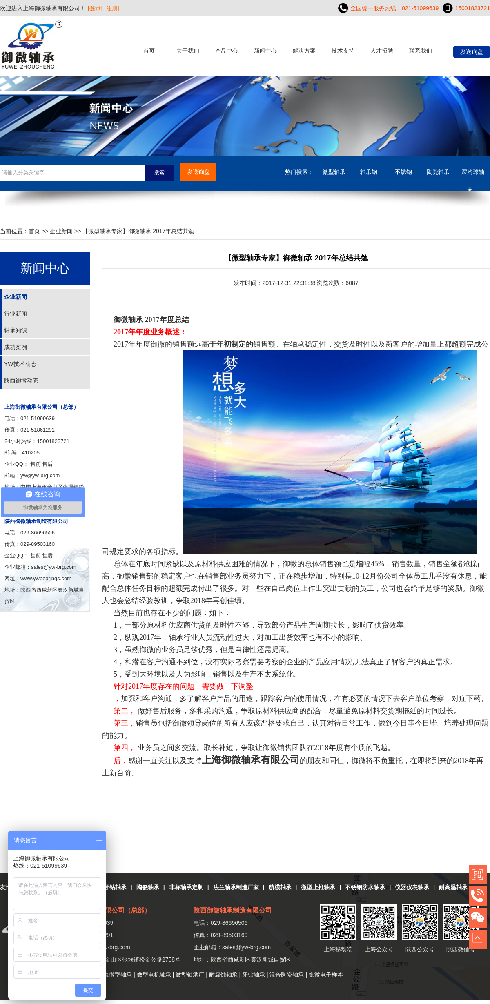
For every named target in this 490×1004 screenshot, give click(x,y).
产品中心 (226, 50)
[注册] (112, 8)
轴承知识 (15, 330)
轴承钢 (368, 172)
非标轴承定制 (186, 887)
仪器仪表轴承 (412, 887)
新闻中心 (265, 50)
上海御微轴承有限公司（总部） (41, 407)
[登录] (95, 8)
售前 (35, 464)
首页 (149, 50)
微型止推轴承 (318, 887)
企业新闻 (61, 231)
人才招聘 (381, 50)
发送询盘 (471, 52)
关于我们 (187, 50)
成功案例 (15, 347)
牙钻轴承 (115, 887)
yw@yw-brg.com (40, 475)
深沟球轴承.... (472, 175)
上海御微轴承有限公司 (251, 760)
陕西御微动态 (21, 380)
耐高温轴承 (453, 887)
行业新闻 (15, 313)
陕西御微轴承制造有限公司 (36, 521)
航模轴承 (280, 887)
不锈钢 (403, 172)
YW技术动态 (20, 364)
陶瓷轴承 (438, 172)
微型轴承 (334, 172)
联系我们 (420, 50)
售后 (47, 464)
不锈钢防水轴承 (365, 887)
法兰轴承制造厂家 (236, 887)
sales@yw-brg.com (246, 947)
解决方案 (304, 50)
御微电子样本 (326, 974)
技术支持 (343, 50)
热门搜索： (299, 172)
